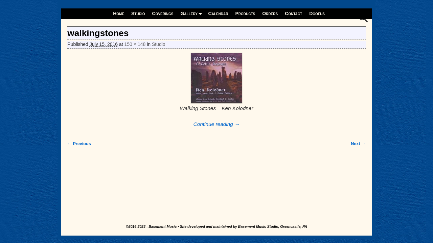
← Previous (79, 143)
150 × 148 (135, 44)
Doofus (317, 13)
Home (118, 13)
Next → (358, 143)
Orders (270, 13)
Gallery (192, 13)
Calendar (218, 13)
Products (245, 13)
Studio (138, 13)
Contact (293, 13)
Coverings (163, 13)
